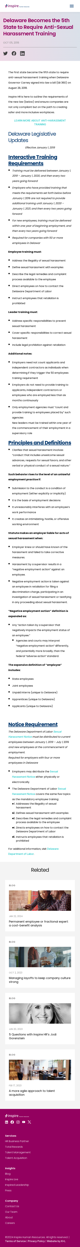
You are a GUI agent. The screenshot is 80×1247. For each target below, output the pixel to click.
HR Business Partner (17, 1141)
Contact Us (12, 1206)
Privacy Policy (36, 1241)
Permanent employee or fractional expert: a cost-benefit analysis (39, 923)
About (9, 1217)
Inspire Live (11, 1179)
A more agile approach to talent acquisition (32, 1093)
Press (8, 1190)
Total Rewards (14, 1147)
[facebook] (14, 53)
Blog (8, 1174)
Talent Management (18, 1152)
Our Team (11, 1212)
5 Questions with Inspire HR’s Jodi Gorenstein (32, 1036)
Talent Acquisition (16, 1158)
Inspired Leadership (17, 1185)
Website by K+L (56, 1241)
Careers (10, 1223)
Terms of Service (15, 1241)
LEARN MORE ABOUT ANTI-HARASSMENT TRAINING (40, 122)
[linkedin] (22, 53)
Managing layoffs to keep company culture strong (39, 980)
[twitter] (5, 53)
